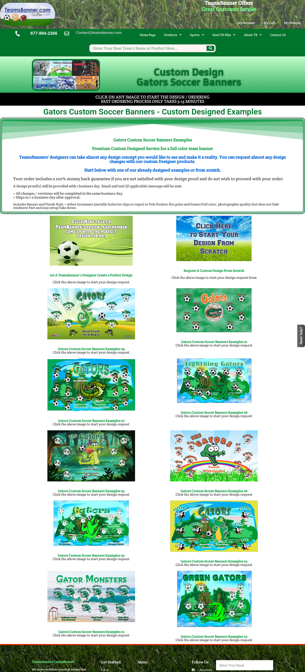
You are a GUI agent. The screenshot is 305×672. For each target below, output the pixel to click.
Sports (197, 35)
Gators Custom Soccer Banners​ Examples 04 (214, 561)
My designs (292, 23)
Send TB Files (223, 35)
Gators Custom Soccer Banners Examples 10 (214, 342)
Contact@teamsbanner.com (98, 32)
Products (172, 35)
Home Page (148, 35)
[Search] (210, 48)
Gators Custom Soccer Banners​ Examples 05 (91, 491)
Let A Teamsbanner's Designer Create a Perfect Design (91, 275)
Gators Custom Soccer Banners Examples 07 (91, 420)
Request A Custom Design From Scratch (214, 270)
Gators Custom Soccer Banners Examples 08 (214, 412)
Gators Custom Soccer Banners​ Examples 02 (214, 636)
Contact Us (278, 35)
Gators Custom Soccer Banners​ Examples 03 (91, 555)
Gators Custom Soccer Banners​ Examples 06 (214, 491)
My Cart (269, 23)
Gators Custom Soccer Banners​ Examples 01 (91, 632)
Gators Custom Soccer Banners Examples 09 (91, 349)
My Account (246, 23)
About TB (252, 35)
